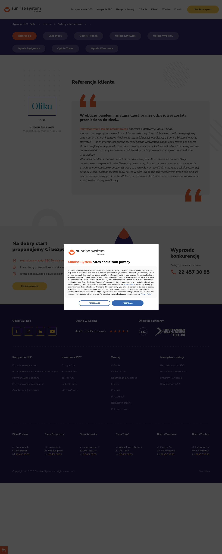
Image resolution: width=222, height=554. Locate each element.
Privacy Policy (129, 284)
